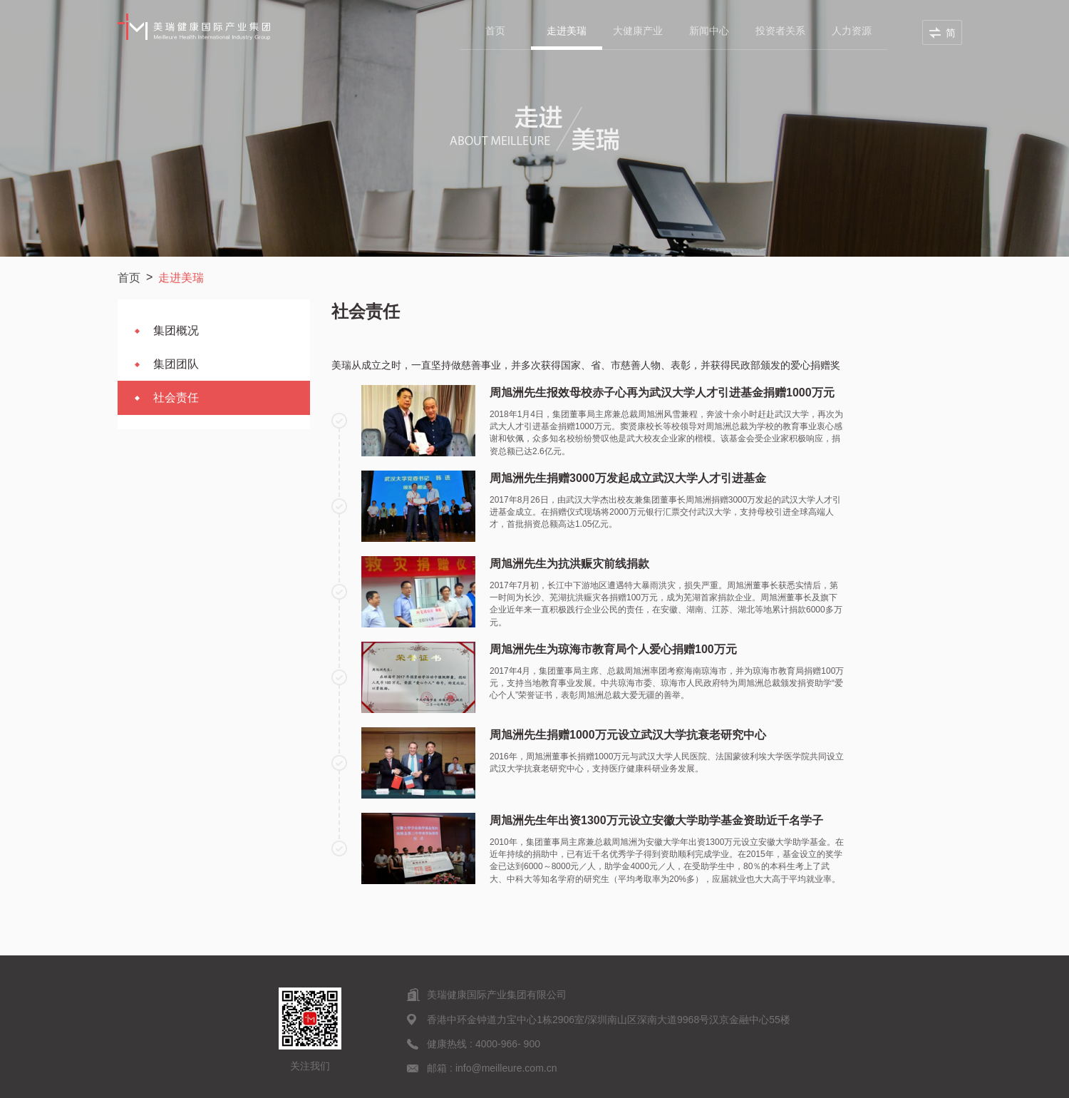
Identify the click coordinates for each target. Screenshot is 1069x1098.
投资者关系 (780, 30)
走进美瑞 (567, 30)
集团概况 (176, 330)
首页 (495, 30)
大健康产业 (638, 30)
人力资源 (852, 30)
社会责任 (176, 397)
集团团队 (176, 364)
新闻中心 (709, 30)
